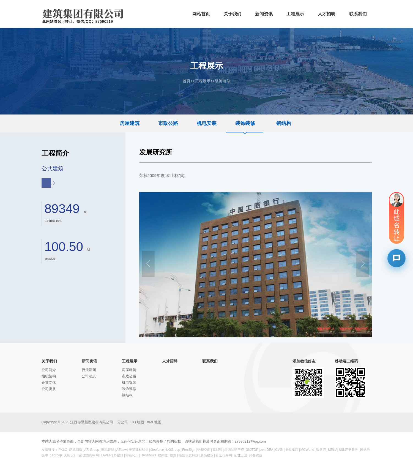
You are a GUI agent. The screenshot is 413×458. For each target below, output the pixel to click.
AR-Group (91, 450)
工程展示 (202, 81)
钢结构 (283, 123)
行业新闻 (89, 370)
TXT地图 (137, 422)
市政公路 (168, 123)
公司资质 (49, 389)
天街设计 (70, 455)
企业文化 (49, 382)
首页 (186, 81)
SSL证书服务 (348, 450)
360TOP (252, 450)
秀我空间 (203, 450)
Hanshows (148, 455)
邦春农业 (255, 455)
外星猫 (119, 455)
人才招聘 (169, 361)
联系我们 (210, 361)
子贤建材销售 (139, 450)
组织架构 (49, 376)
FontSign (188, 450)
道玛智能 (107, 450)
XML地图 (154, 422)
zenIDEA (266, 450)
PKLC (63, 450)
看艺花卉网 (223, 455)
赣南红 (163, 455)
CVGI (279, 450)
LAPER (106, 455)
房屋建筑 (130, 123)
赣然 (173, 455)
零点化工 (132, 455)
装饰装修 (222, 81)
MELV (332, 450)
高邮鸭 (217, 450)
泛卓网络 (75, 450)
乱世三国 (240, 455)
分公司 (122, 422)
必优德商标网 (89, 455)
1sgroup (56, 455)
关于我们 (49, 361)
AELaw (121, 450)
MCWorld (307, 450)
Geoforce (157, 450)
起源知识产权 (234, 450)
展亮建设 (207, 455)
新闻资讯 (89, 361)
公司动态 (89, 376)
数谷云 (321, 450)
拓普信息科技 (188, 455)
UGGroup (173, 450)
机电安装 (207, 123)
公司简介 (49, 370)
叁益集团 (292, 450)
